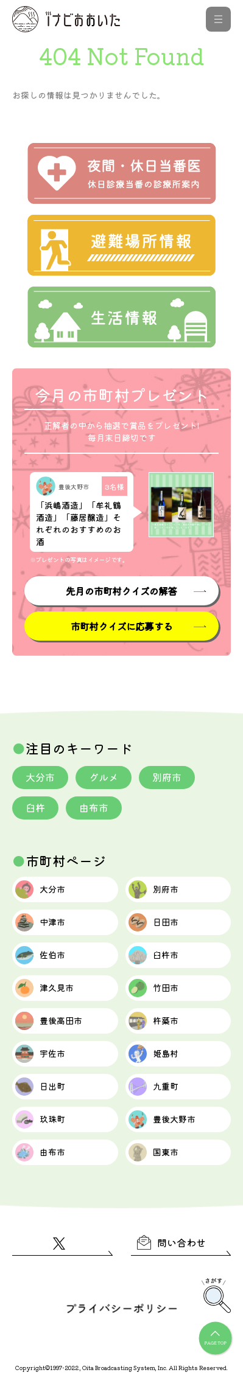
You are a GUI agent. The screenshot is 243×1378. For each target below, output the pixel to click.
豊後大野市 (162, 1119)
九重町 (153, 1086)
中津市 (40, 922)
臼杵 (35, 807)
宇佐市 (40, 1054)
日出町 (40, 1086)
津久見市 (44, 988)
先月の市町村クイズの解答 (121, 590)
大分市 (40, 777)
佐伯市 (40, 955)
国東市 (153, 1152)
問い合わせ (171, 1242)
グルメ (103, 777)
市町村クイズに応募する (121, 626)
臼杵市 (153, 955)
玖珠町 (40, 1119)
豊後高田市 (48, 1021)
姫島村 (153, 1054)
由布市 (93, 807)
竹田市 (153, 988)
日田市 (153, 922)
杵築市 (153, 1021)
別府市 (166, 777)
